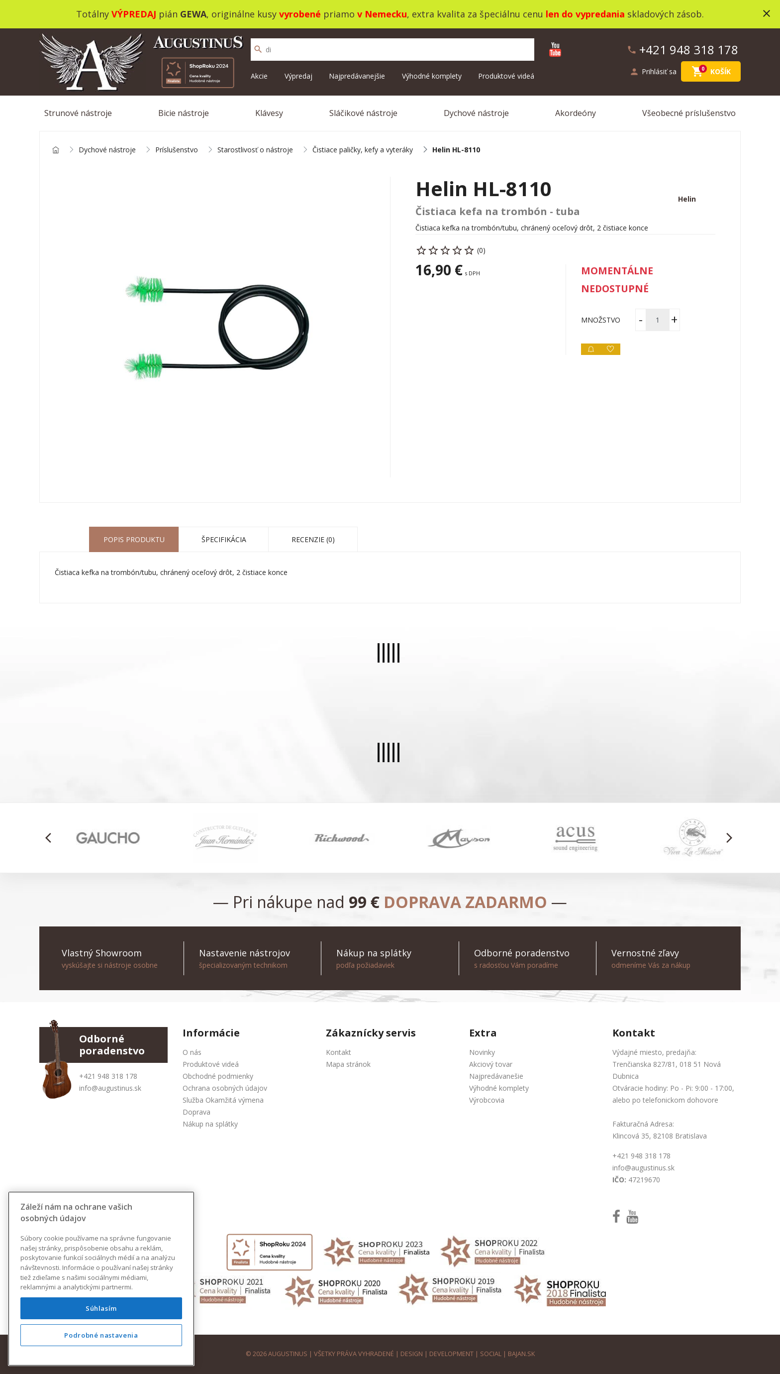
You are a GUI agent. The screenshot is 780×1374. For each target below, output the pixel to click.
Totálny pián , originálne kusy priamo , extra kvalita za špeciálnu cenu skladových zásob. (390, 14)
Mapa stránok (348, 1064)
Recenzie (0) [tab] (313, 539)
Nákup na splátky (210, 1124)
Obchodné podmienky (218, 1076)
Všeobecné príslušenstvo (689, 113)
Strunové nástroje (78, 113)
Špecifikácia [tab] (223, 539)
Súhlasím (101, 1308)
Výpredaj (298, 76)
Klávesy (269, 113)
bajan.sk (521, 1354)
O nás (192, 1052)
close (767, 13)
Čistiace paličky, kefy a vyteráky (362, 150)
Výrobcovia (486, 1100)
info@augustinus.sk (110, 1088)
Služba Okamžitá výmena (223, 1100)
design (411, 1354)
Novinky (482, 1052)
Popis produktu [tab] (134, 539)
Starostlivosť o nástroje (255, 150)
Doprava (196, 1112)
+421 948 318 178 (108, 1076)
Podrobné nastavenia (101, 1335)
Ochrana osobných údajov (225, 1088)
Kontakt (338, 1052)
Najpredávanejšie (357, 76)
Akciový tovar (490, 1064)
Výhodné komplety (432, 76)
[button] (51, 838)
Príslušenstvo (176, 150)
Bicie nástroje (183, 113)
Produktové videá (506, 76)
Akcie (259, 76)
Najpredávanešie (496, 1076)
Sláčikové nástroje (363, 113)
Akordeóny (575, 113)
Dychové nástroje (476, 113)
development (451, 1354)
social (490, 1354)
